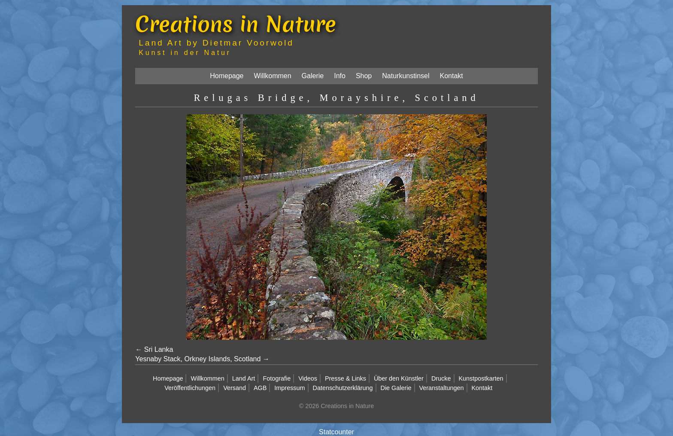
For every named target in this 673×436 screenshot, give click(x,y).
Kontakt (451, 75)
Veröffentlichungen (189, 387)
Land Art (243, 378)
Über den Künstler (399, 378)
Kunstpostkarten (481, 378)
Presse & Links (345, 378)
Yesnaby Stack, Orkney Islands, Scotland (198, 359)
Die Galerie (396, 387)
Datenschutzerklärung (343, 387)
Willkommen (272, 75)
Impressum (289, 387)
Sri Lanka (158, 349)
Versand (234, 387)
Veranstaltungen (441, 387)
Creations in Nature (235, 24)
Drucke (441, 378)
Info (340, 75)
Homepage (226, 75)
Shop (364, 75)
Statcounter (336, 432)
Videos (307, 378)
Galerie (313, 75)
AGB (260, 387)
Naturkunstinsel (405, 75)
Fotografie (277, 378)
